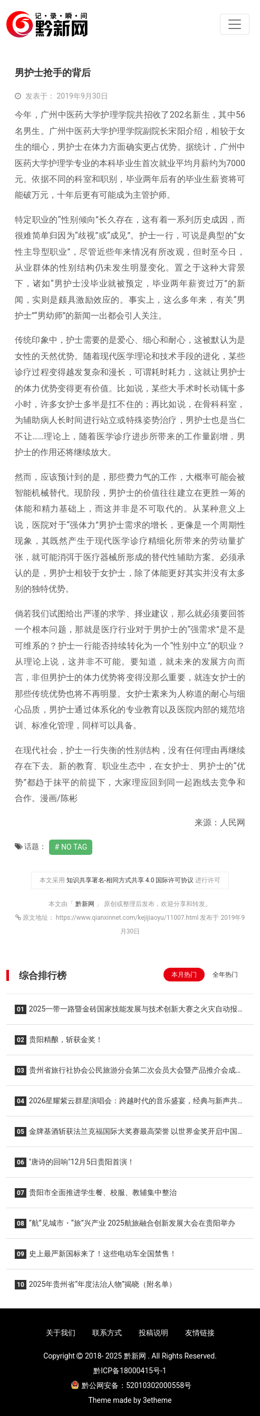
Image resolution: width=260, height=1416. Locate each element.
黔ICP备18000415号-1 (129, 1370)
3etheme (157, 1400)
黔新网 (85, 904)
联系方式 (107, 1332)
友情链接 (200, 1332)
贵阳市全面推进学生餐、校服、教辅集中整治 (96, 1193)
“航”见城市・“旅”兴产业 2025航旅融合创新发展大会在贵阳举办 (125, 1223)
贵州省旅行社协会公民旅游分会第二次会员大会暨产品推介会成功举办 (129, 1073)
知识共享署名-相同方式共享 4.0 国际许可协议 (130, 880)
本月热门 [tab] (184, 974)
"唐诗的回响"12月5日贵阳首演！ (74, 1162)
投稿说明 (153, 1332)
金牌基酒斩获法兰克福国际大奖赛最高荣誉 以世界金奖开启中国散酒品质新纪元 (130, 1134)
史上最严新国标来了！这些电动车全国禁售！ (96, 1254)
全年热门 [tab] (225, 974)
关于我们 (60, 1332)
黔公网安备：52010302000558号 (131, 1385)
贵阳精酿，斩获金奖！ (59, 1040)
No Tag (74, 847)
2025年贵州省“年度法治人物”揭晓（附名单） (95, 1284)
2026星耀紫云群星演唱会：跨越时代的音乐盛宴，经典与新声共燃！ (126, 1104)
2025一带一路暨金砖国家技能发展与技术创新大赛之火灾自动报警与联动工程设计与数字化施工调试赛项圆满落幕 (130, 1012)
